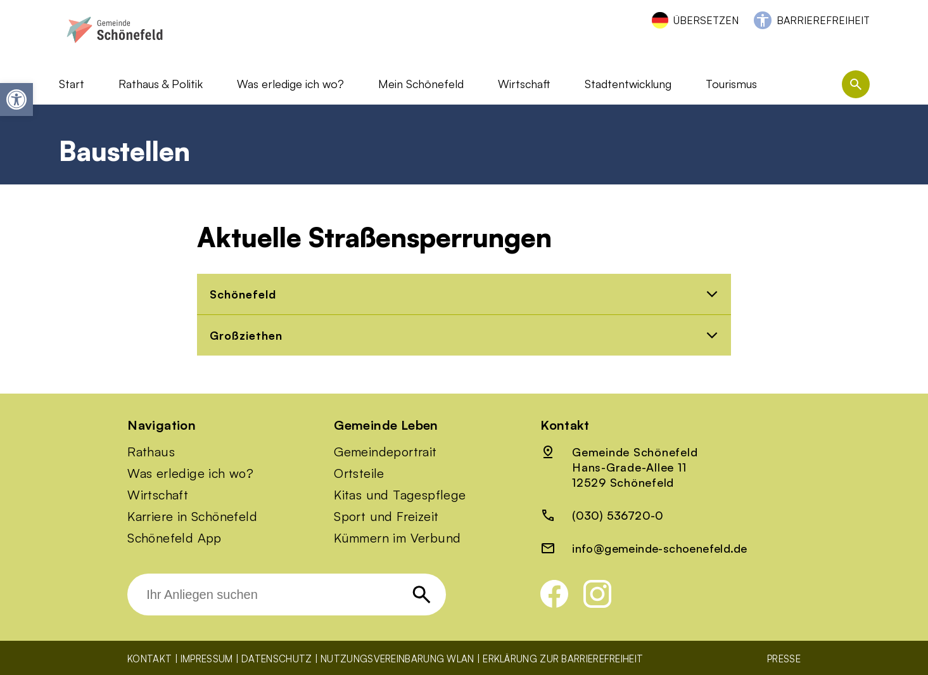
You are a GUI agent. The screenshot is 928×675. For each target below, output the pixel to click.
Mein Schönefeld (421, 84)
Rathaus (151, 452)
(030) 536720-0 (618, 515)
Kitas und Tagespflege (400, 495)
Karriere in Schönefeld (192, 516)
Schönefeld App (174, 538)
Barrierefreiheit (823, 20)
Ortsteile (359, 473)
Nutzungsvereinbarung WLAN (397, 659)
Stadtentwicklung (628, 84)
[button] (16, 99)
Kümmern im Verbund (397, 538)
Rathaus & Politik (160, 84)
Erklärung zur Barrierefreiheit (563, 659)
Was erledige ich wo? (290, 84)
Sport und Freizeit (386, 516)
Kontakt (149, 659)
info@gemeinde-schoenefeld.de (659, 548)
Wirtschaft (524, 84)
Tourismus (731, 84)
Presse (784, 659)
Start (71, 84)
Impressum (207, 659)
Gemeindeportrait (385, 452)
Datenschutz (276, 659)
